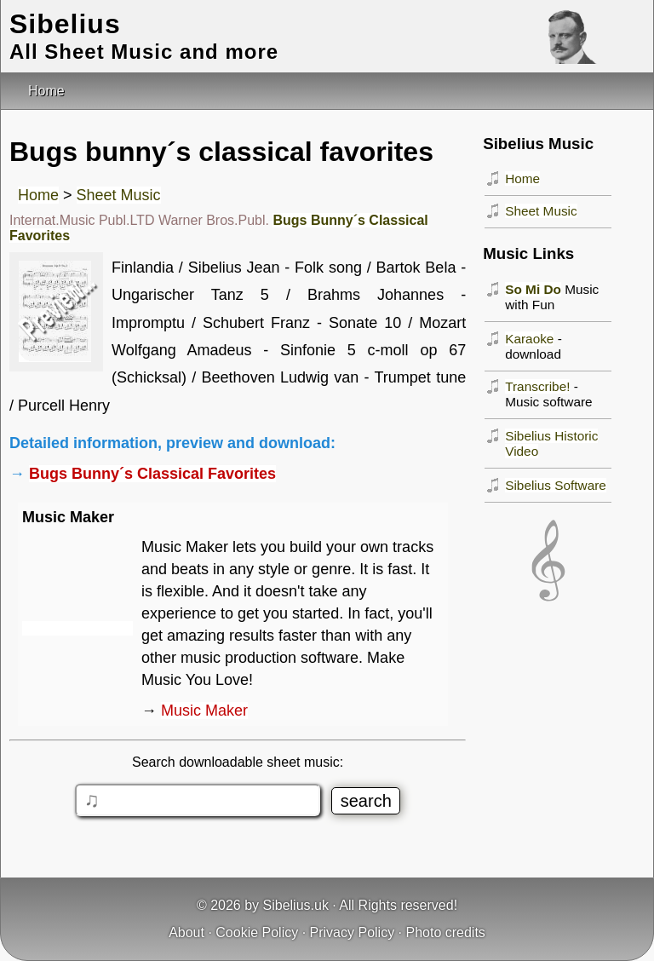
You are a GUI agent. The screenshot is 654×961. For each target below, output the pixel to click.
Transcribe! (537, 386)
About (186, 932)
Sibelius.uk (296, 905)
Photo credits (445, 932)
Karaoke (529, 338)
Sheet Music (119, 195)
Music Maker (204, 710)
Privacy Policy (352, 932)
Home (38, 195)
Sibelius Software (555, 485)
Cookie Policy (256, 932)
